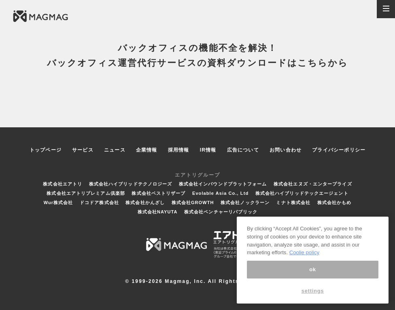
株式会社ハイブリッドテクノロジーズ (130, 183)
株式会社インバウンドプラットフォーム (223, 183)
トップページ (46, 150)
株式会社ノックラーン (245, 202)
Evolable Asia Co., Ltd (220, 193)
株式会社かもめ (334, 202)
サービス (82, 150)
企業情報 (146, 150)
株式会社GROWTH (193, 202)
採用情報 (178, 150)
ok (312, 269)
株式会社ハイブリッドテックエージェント (301, 193)
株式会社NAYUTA (158, 211)
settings (313, 291)
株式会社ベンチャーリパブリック (221, 211)
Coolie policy (304, 252)
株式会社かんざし (145, 202)
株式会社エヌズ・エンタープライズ (313, 183)
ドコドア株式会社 (99, 202)
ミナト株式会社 (293, 202)
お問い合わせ (286, 150)
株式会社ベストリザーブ (158, 193)
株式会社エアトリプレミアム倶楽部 (86, 193)
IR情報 (208, 150)
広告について (243, 150)
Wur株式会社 (58, 202)
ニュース (114, 150)
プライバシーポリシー (338, 150)
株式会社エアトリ (62, 183)
